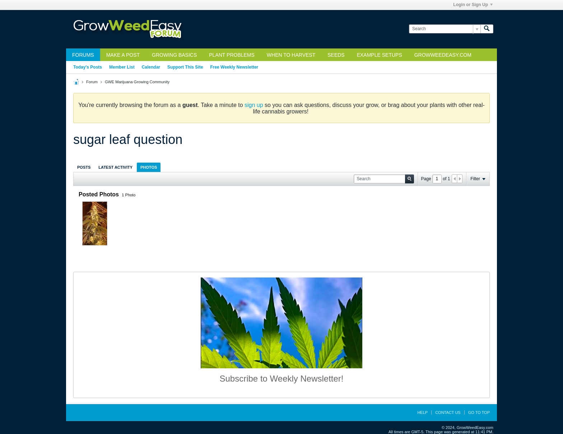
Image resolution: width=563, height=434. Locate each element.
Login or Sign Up (473, 4)
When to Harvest (291, 55)
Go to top (479, 412)
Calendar (151, 67)
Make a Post (123, 55)
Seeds (335, 55)
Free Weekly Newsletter (234, 67)
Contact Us (448, 412)
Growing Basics (174, 55)
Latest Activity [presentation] (115, 167)
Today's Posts (87, 67)
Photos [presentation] (148, 167)
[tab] (83, 167)
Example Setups (379, 55)
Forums (83, 55)
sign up (254, 105)
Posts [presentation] (83, 167)
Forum (92, 82)
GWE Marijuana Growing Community (137, 82)
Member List (122, 67)
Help (422, 412)
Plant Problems (232, 55)
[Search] (444, 28)
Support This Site (185, 67)
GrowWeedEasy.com (442, 55)
